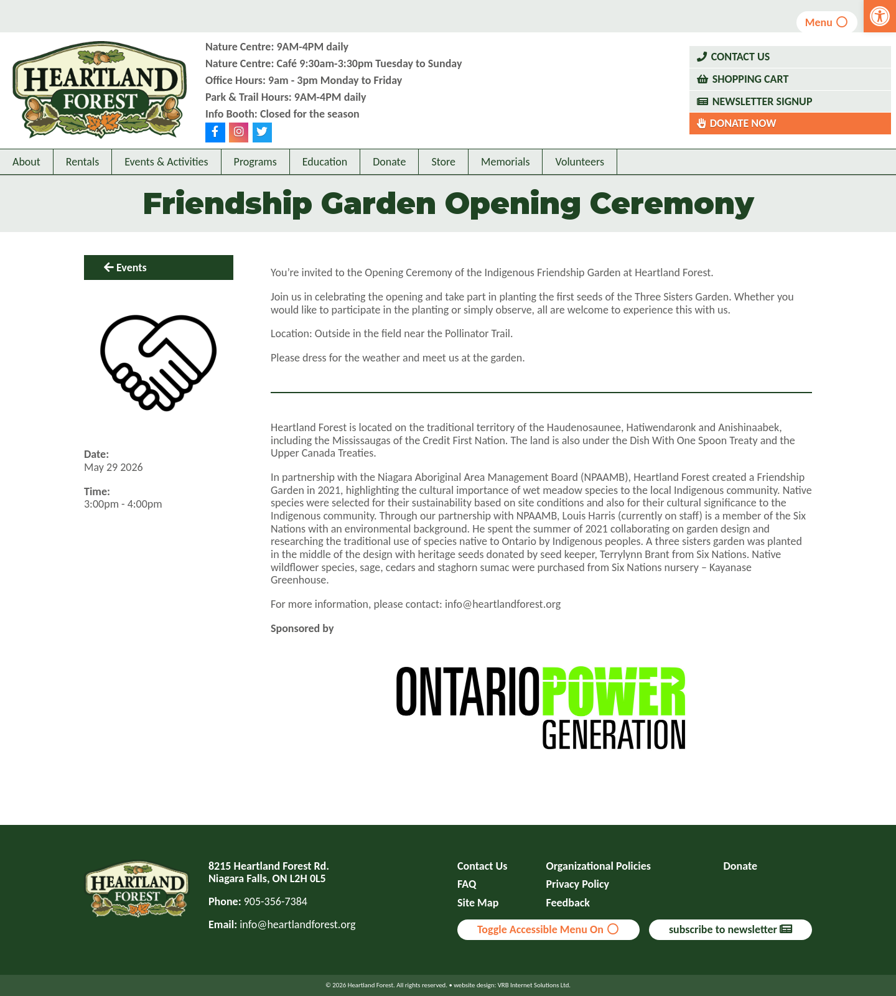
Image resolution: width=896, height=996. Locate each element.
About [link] (26, 162)
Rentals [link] (82, 162)
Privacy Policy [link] (578, 884)
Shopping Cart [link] (750, 79)
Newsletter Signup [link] (762, 101)
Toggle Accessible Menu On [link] (548, 929)
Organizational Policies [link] (598, 866)
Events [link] (131, 267)
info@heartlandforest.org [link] (297, 924)
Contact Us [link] (740, 56)
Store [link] (443, 162)
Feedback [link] (568, 903)
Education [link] (324, 162)
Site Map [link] (477, 903)
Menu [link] (827, 22)
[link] (880, 16)
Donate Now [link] (743, 123)
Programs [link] (255, 162)
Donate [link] (389, 162)
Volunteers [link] (579, 162)
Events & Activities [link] (166, 162)
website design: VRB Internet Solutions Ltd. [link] (512, 985)
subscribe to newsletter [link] (730, 929)
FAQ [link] (466, 884)
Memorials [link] (505, 162)
